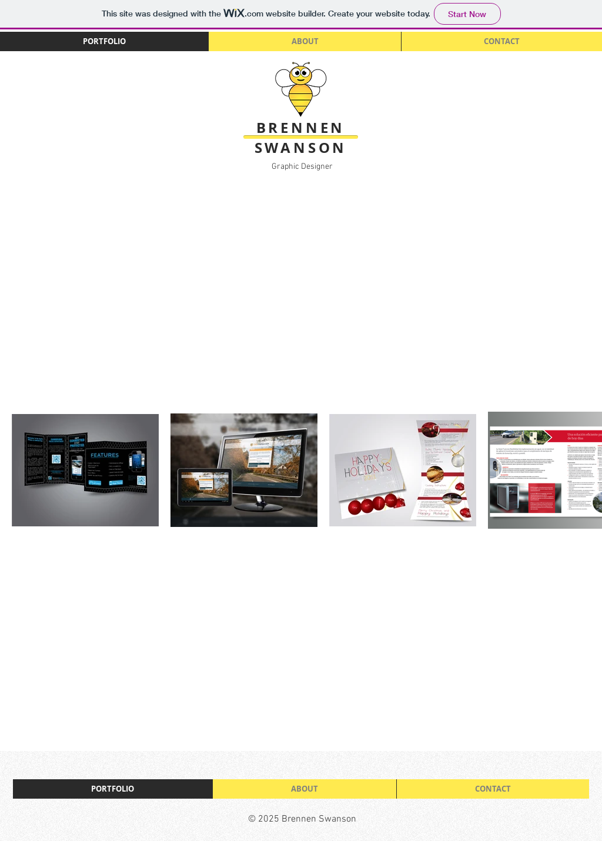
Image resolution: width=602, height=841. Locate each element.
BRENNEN (301, 128)
